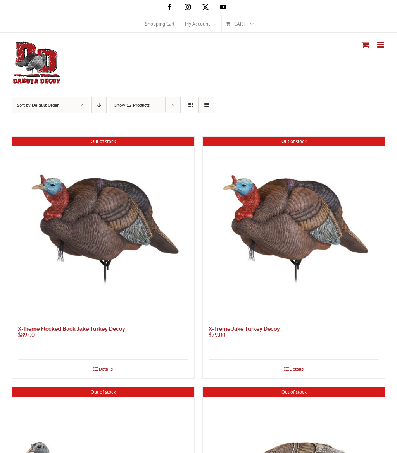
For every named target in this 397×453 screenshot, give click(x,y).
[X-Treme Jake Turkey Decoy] (294, 227)
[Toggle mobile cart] (365, 45)
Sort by (38, 105)
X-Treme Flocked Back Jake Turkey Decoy (71, 329)
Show (132, 105)
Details (106, 369)
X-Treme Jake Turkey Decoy (244, 329)
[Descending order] (99, 105)
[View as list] (206, 105)
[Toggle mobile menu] (381, 45)
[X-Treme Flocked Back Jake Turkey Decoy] (103, 227)
